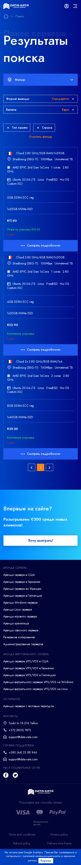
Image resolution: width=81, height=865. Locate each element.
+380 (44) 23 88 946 (23, 752)
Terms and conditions (21, 834)
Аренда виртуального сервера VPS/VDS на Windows (38, 682)
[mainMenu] (75, 6)
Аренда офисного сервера (20, 630)
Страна (44, 127)
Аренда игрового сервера (20, 616)
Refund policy (21, 843)
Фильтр (40, 80)
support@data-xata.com (23, 737)
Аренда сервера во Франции (22, 588)
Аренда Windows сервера (20, 602)
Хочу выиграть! (40, 540)
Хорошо (45, 861)
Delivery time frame (59, 843)
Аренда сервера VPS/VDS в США (25, 661)
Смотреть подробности (40, 245)
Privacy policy (59, 834)
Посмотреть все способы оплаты (40, 802)
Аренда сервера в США (19, 575)
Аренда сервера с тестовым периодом (28, 706)
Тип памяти (17, 127)
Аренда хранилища (16, 623)
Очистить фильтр (40, 137)
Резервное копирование (19, 637)
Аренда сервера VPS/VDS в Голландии (29, 675)
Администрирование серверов (23, 644)
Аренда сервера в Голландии (22, 595)
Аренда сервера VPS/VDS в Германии (28, 668)
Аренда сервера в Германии (21, 582)
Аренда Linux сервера (17, 609)
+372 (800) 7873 (20, 730)
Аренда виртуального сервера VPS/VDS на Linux (35, 689)
